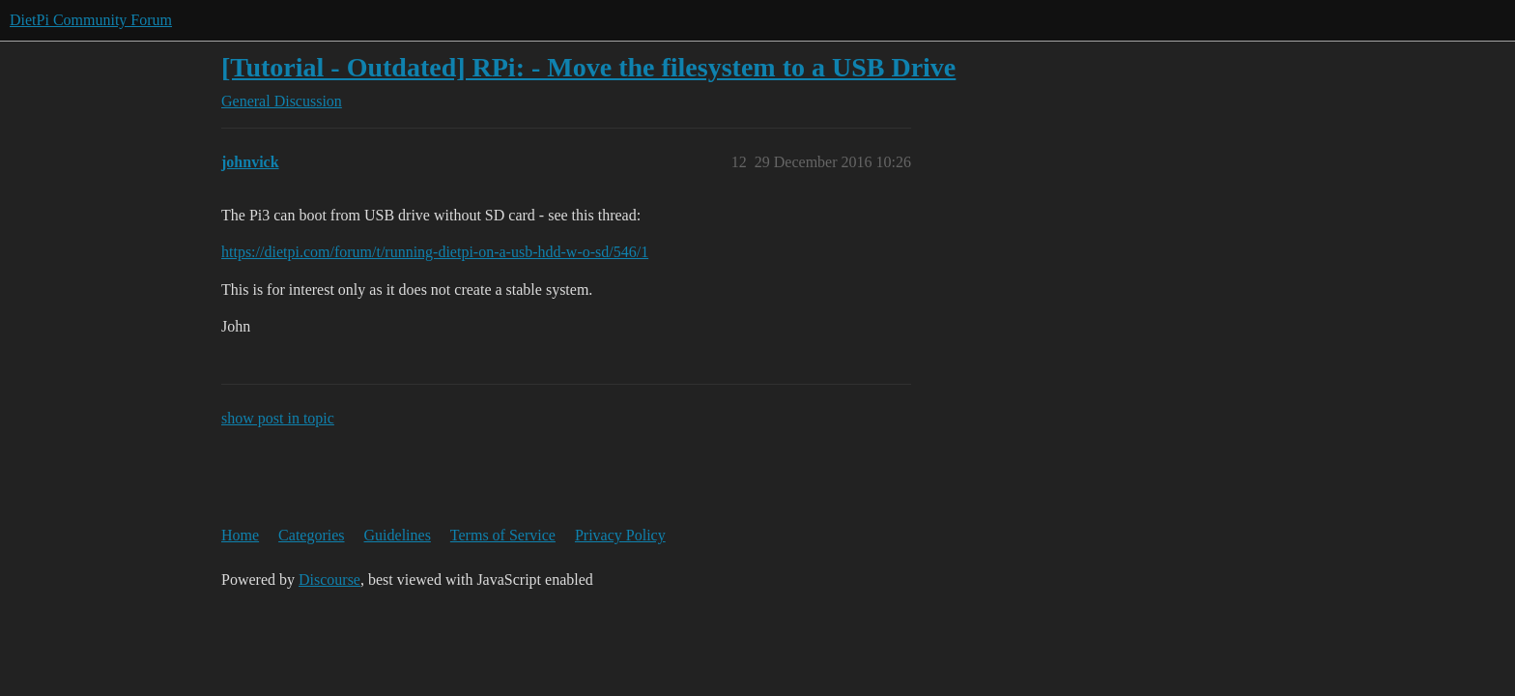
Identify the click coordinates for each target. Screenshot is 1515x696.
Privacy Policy (620, 535)
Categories (311, 535)
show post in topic (277, 418)
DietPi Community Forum (91, 20)
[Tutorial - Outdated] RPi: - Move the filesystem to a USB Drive (588, 67)
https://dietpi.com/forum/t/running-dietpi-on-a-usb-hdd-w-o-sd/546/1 (434, 252)
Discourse (329, 579)
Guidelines (397, 535)
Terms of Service (503, 535)
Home (240, 535)
